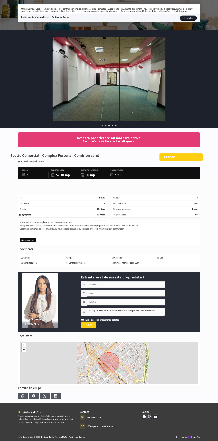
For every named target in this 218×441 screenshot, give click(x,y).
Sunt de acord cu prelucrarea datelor (100, 374)
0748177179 (32, 377)
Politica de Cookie (61, 17)
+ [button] (24, 391)
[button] (102, 125)
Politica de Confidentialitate (35, 17)
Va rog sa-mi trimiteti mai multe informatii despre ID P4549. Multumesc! (126, 366)
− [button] (24, 396)
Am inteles (188, 18)
